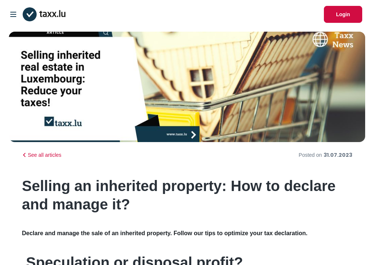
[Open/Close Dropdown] (13, 14)
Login (343, 14)
